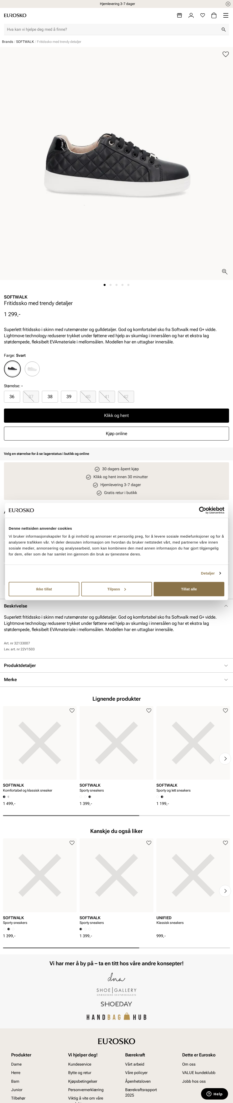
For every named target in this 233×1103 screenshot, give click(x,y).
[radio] (12, 368)
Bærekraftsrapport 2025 (141, 1092)
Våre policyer (136, 1072)
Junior (16, 1089)
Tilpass (116, 589)
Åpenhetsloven (138, 1081)
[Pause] (228, 4)
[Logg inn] (191, 15)
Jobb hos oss (194, 1081)
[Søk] (223, 29)
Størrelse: (12, 386)
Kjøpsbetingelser (82, 1081)
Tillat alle (189, 589)
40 (88, 396)
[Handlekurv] (214, 15)
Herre (15, 1072)
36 (11, 396)
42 (125, 396)
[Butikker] (179, 15)
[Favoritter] (202, 15)
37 (31, 396)
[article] (40, 751)
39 (68, 396)
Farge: (15, 355)
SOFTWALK (25, 42)
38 (50, 396)
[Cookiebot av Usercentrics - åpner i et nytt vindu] (202, 510)
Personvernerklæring (86, 1089)
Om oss (189, 1064)
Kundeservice (79, 1064)
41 (107, 396)
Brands (7, 42)
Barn (15, 1081)
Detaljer (208, 573)
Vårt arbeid (134, 1064)
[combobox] (112, 29)
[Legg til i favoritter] (225, 54)
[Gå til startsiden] (15, 15)
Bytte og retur (79, 1072)
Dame (16, 1064)
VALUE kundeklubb (198, 1072)
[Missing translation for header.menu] (226, 15)
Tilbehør (18, 1098)
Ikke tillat (44, 589)
